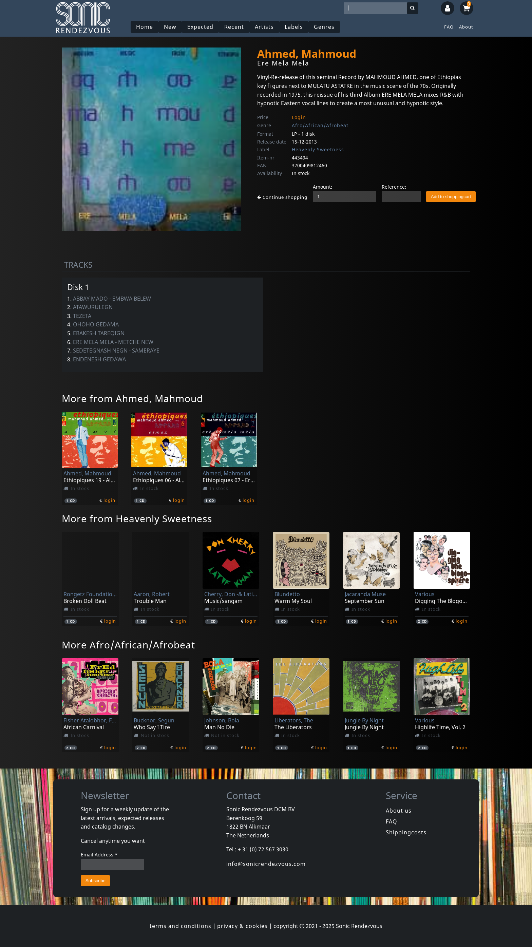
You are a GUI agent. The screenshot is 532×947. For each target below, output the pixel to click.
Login (299, 117)
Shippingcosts (406, 832)
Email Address (99, 854)
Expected (200, 27)
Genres (324, 27)
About (466, 27)
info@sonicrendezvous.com (266, 864)
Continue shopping (282, 197)
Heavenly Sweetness (318, 149)
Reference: (394, 187)
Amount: (322, 187)
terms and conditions (180, 926)
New (170, 27)
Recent (234, 27)
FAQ (449, 27)
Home (144, 27)
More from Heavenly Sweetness (137, 518)
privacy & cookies (242, 926)
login (109, 500)
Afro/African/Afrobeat (320, 125)
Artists (264, 27)
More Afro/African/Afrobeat (128, 644)
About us (399, 810)
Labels (294, 27)
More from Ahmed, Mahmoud (132, 398)
